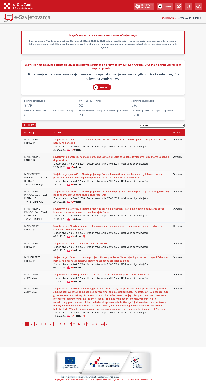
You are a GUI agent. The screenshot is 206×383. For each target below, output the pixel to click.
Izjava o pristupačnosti (143, 380)
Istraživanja (184, 18)
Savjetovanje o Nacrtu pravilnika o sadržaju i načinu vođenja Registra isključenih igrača (101, 274)
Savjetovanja (169, 18)
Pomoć (197, 18)
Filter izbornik (29, 124)
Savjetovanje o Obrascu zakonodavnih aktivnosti (80, 243)
